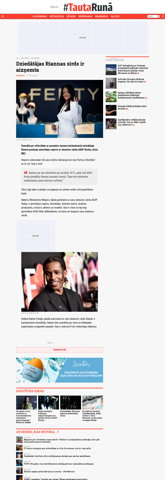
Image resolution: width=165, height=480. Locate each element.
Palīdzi (115, 16)
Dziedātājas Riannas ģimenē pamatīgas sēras (70, 413)
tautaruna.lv (20, 75)
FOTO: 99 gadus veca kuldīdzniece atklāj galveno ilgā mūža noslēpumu (59, 464)
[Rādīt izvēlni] (2, 16)
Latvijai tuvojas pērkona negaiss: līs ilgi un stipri (131, 80)
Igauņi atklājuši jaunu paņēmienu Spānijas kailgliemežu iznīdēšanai (131, 95)
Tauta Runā (24, 58)
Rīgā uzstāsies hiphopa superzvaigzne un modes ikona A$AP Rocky (47, 415)
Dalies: (50, 343)
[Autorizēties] (162, 16)
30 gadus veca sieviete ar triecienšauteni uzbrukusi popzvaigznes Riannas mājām (23, 417)
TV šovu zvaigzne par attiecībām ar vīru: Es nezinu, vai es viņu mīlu (57, 448)
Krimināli (101, 16)
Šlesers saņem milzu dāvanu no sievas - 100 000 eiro (49, 471)
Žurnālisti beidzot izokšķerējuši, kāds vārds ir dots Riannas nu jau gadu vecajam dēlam (92, 415)
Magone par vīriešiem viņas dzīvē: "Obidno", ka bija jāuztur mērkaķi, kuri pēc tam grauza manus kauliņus (62, 440)
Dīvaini (71, 16)
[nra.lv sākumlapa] (54, 7)
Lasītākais (115, 60)
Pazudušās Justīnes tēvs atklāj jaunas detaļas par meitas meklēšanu (57, 456)
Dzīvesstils (57, 16)
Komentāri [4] (60, 349)
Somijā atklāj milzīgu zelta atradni (132, 107)
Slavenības (40, 16)
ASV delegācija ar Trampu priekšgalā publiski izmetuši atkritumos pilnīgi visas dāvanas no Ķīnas (133, 69)
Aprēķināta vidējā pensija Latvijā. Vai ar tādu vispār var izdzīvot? (132, 122)
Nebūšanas (85, 16)
